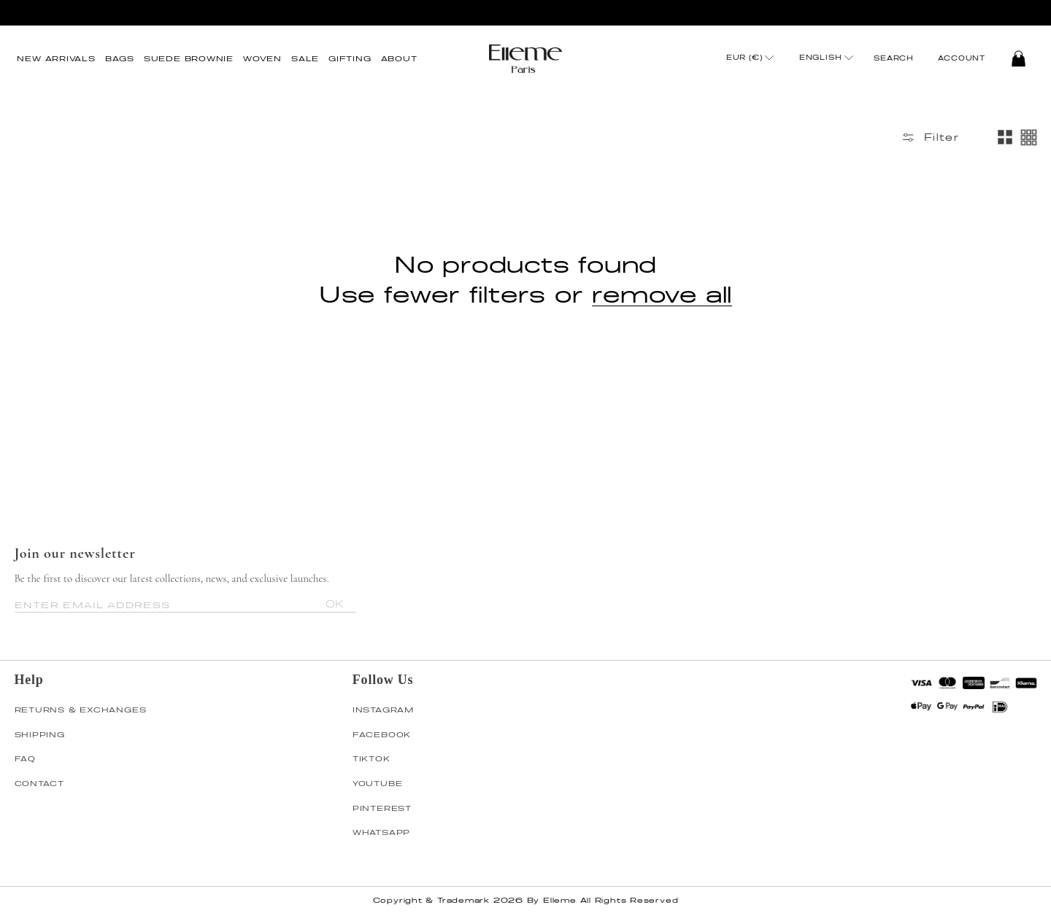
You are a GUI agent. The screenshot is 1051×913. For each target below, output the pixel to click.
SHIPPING (40, 734)
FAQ (25, 758)
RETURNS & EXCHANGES (81, 709)
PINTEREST (382, 808)
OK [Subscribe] (334, 604)
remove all (662, 294)
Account (961, 58)
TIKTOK (371, 758)
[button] (119, 59)
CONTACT (39, 783)
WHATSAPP (381, 832)
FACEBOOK (382, 734)
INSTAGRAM (383, 709)
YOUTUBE (377, 783)
